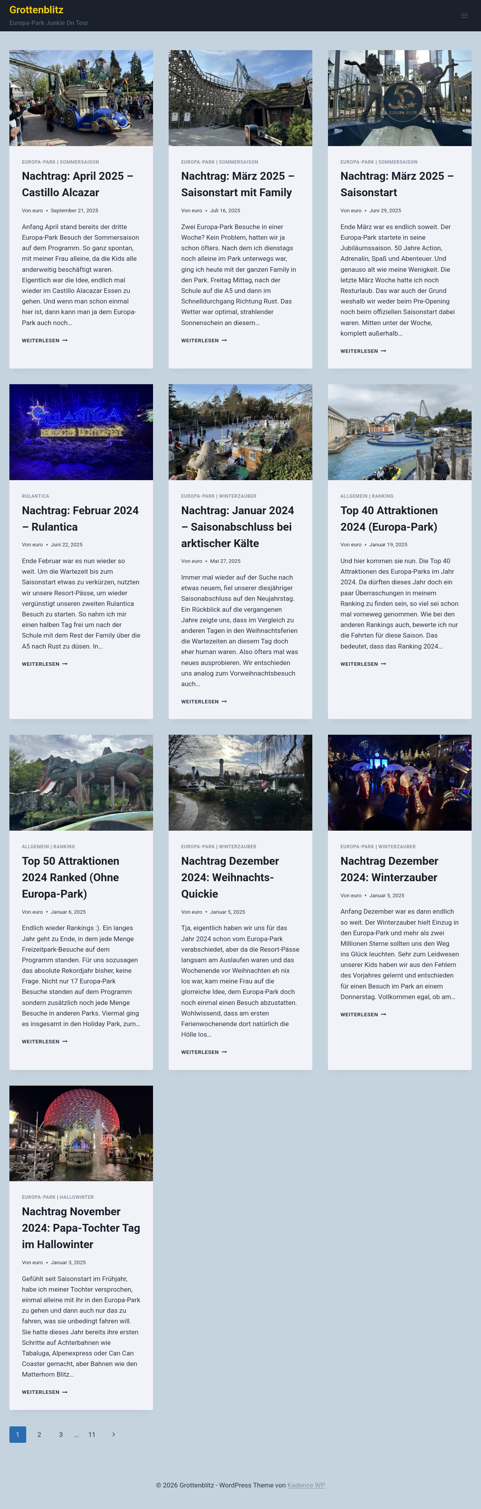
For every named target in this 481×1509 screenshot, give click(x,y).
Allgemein (354, 496)
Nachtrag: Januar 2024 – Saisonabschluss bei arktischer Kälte (237, 527)
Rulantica (35, 496)
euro (37, 210)
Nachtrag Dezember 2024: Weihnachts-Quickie (230, 877)
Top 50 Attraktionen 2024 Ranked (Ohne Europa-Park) (70, 877)
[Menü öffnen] (464, 15)
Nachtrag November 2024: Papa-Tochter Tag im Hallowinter (81, 1228)
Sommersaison (79, 162)
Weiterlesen (45, 340)
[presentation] (81, 98)
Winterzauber (238, 496)
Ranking (383, 496)
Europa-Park (39, 162)
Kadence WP (306, 1485)
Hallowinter (77, 1197)
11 (91, 1435)
